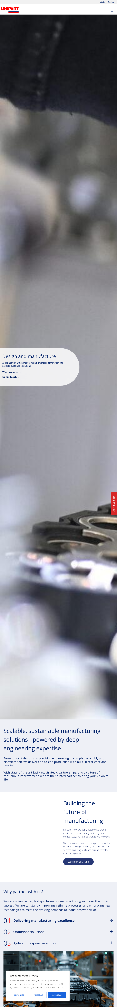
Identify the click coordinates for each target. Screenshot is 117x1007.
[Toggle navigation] (112, 10)
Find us (111, 2)
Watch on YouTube (78, 861)
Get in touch (9, 377)
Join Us (102, 2)
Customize (19, 994)
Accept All (56, 994)
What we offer (10, 372)
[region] (38, 986)
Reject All (38, 994)
